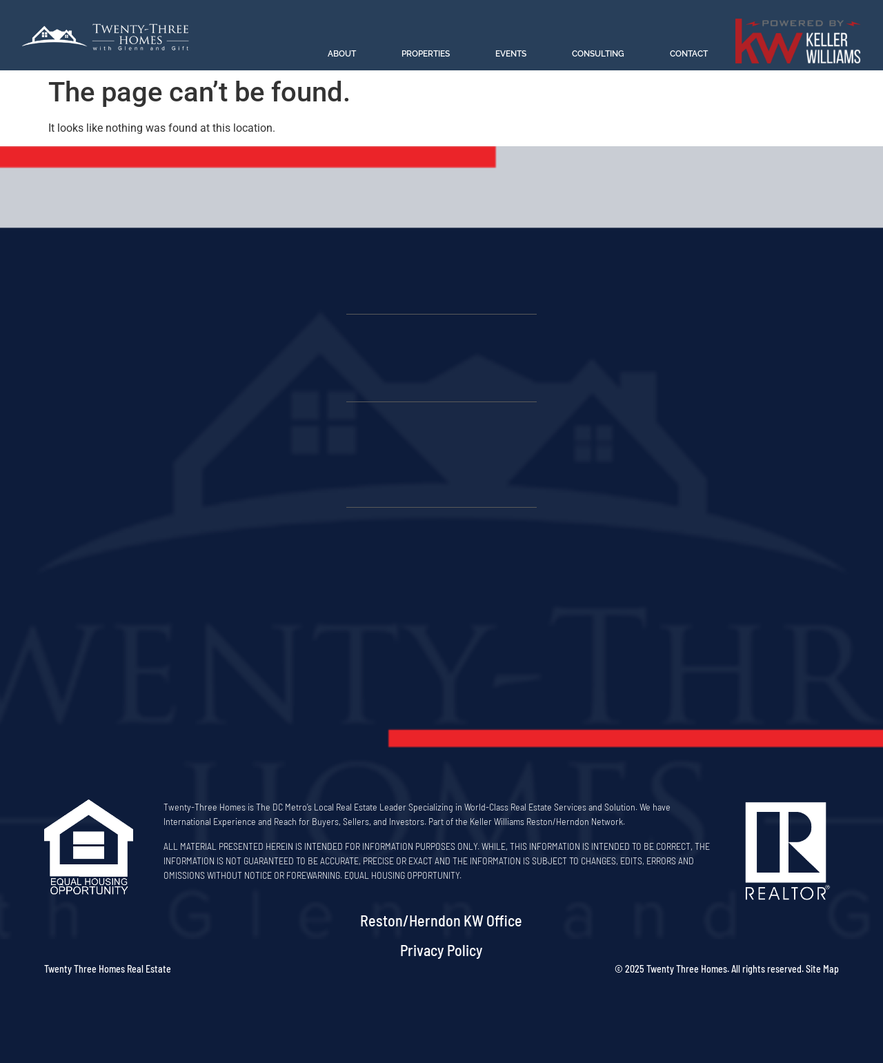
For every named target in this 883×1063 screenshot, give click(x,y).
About (342, 54)
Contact (689, 54)
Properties (425, 54)
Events (510, 54)
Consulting (598, 54)
